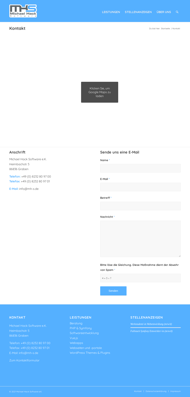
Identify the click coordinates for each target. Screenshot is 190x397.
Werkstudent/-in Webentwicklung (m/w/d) (151, 324)
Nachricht (107, 217)
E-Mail (105, 179)
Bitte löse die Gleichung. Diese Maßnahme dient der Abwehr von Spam (139, 267)
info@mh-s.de (28, 353)
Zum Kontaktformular (24, 360)
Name (105, 160)
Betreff (106, 198)
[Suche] (177, 11)
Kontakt (17, 28)
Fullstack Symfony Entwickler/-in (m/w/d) (151, 331)
